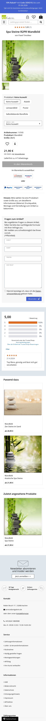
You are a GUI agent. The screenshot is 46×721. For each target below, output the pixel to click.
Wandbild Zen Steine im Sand (13, 425)
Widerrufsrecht (9, 686)
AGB (5, 682)
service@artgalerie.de (13, 609)
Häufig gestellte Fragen (12, 653)
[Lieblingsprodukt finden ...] (23, 22)
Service (6, 634)
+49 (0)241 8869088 (12, 621)
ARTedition (8, 702)
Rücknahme (8, 649)
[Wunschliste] (33, 16)
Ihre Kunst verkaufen (11, 665)
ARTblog (7, 661)
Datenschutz (8, 690)
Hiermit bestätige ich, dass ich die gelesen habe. (24, 292)
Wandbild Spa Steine (9, 539)
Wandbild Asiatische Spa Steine (14, 477)
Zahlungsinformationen (12, 642)
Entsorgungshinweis (11, 694)
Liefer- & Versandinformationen (15, 645)
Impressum (8, 698)
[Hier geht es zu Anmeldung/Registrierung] (27, 16)
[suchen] (41, 22)
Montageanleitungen (11, 657)
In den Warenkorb (23, 164)
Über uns (7, 706)
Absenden (34, 299)
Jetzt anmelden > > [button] (23, 576)
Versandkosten (19, 154)
